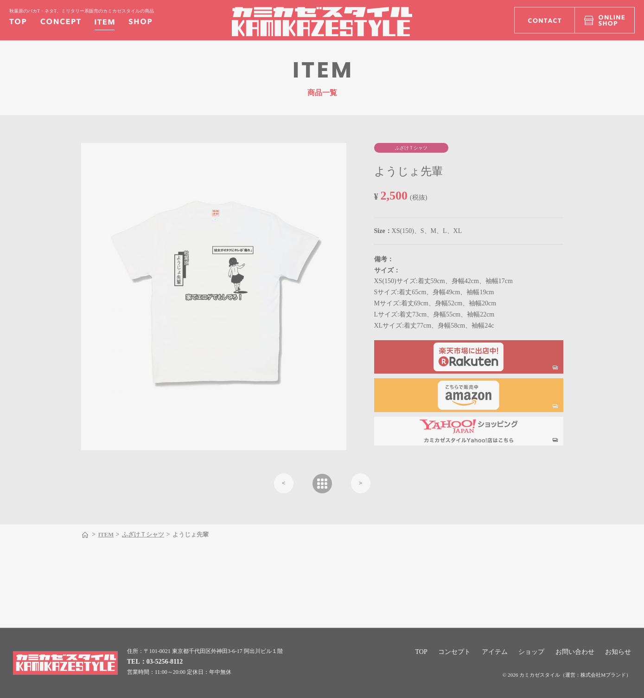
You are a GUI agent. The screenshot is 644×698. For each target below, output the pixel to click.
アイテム (495, 651)
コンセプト (454, 651)
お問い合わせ (574, 651)
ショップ (531, 651)
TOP (421, 651)
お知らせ (618, 651)
